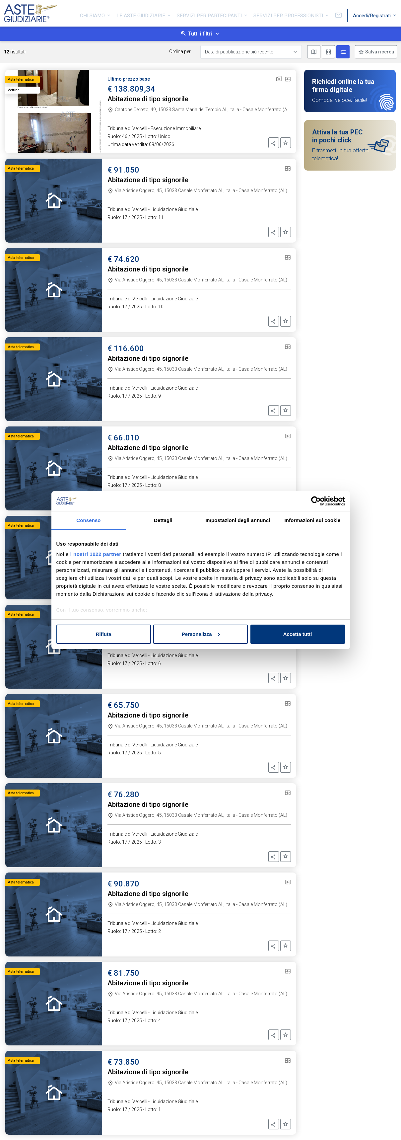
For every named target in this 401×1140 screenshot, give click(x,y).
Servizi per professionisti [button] (288, 14)
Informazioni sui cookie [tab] (313, 520)
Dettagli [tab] (163, 520)
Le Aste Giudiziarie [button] (141, 14)
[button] (273, 142)
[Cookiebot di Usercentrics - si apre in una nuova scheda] (316, 501)
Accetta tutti (297, 634)
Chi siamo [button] (93, 14)
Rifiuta (103, 634)
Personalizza (201, 634)
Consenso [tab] (88, 520)
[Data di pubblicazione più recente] (251, 52)
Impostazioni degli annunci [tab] (237, 520)
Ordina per (180, 51)
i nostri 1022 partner (95, 554)
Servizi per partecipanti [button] (210, 14)
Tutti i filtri (200, 34)
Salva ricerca (379, 51)
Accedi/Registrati (372, 14)
